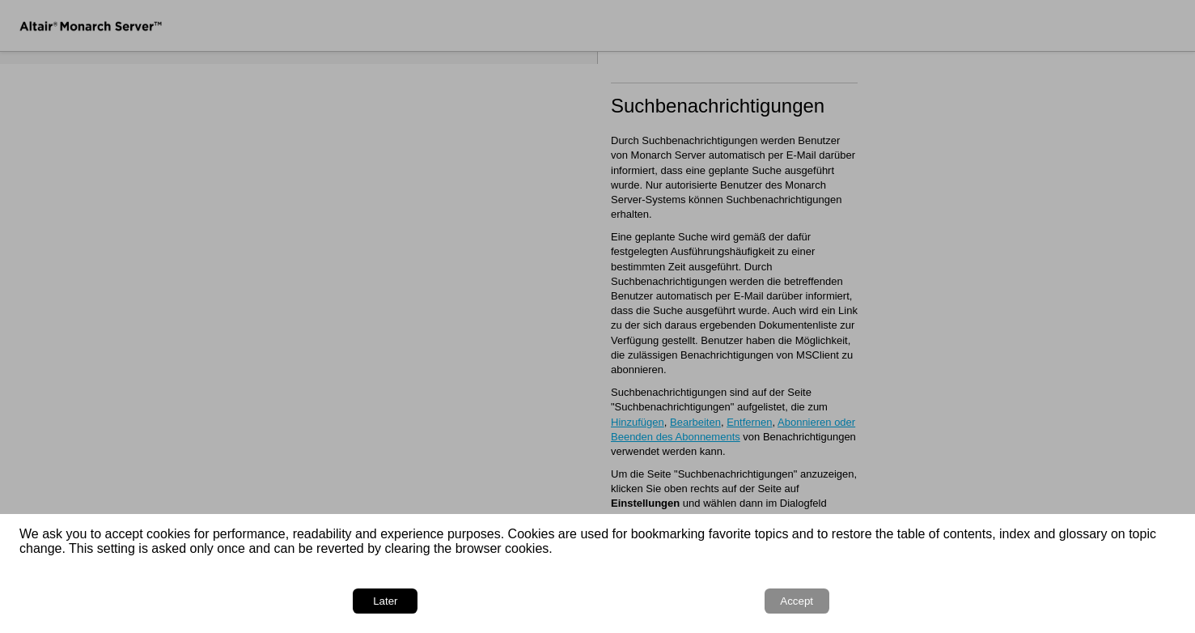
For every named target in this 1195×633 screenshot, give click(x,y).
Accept (1130, 601)
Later (1052, 601)
